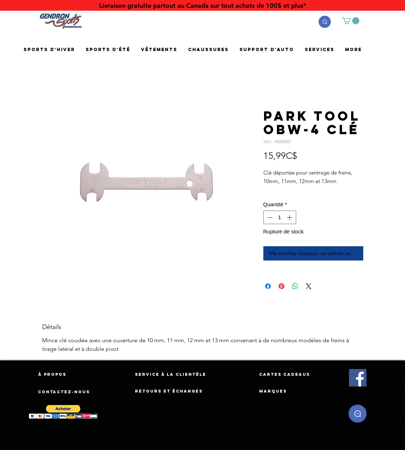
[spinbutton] (279, 217)
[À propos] (52, 374)
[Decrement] (269, 217)
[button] (324, 22)
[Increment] (290, 217)
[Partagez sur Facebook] (268, 286)
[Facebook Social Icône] (357, 377)
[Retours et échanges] (169, 391)
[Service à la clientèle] (170, 374)
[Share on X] (308, 286)
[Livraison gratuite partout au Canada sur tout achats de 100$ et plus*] (202, 5)
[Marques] (273, 391)
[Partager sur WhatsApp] (295, 286)
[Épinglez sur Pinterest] (281, 286)
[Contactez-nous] (64, 392)
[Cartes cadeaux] (284, 374)
